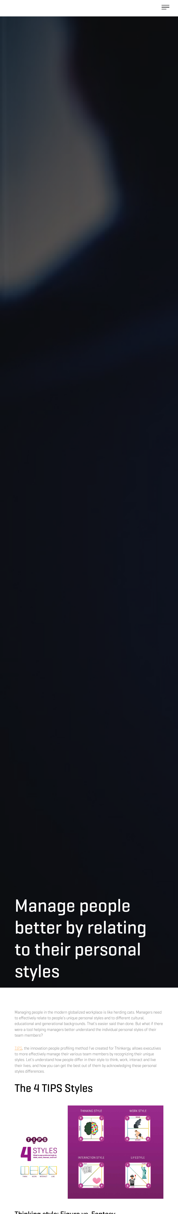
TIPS (18, 1048)
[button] (165, 8)
